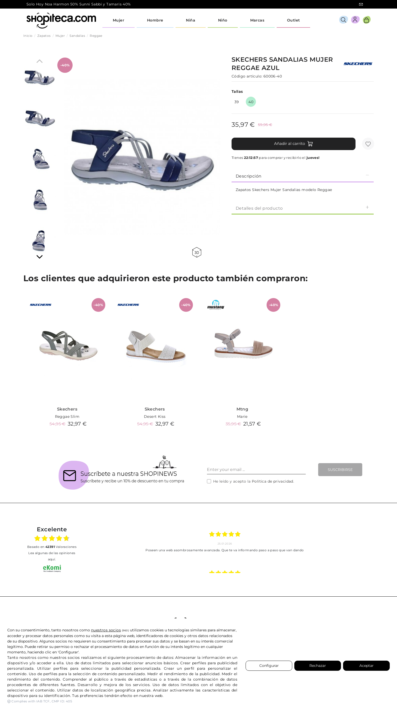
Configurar (269, 665)
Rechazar (317, 665)
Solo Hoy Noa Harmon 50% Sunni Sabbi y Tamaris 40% (78, 4)
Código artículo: (247, 76)
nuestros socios (106, 630)
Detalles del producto (303, 208)
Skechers (67, 409)
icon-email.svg (361, 4)
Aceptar (366, 665)
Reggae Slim (67, 416)
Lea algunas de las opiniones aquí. (51, 556)
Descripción (303, 176)
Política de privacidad (272, 481)
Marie (242, 416)
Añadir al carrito (293, 144)
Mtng (242, 409)
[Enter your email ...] (256, 469)
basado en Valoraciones (51, 547)
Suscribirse (340, 469)
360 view (196, 252)
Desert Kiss (154, 416)
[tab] (303, 175)
